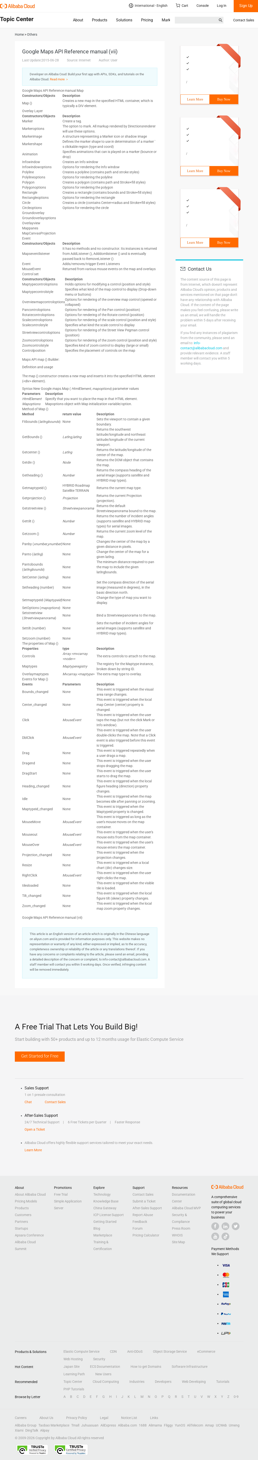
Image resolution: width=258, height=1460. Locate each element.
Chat (28, 1102)
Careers (21, 1418)
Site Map (178, 1242)
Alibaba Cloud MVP (186, 1208)
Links (154, 1418)
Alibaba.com (127, 1425)
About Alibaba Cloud (30, 1194)
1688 (143, 1425)
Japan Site (71, 1366)
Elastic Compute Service (81, 1351)
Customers (23, 1215)
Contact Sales (243, 20)
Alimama (155, 1425)
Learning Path (74, 1374)
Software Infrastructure (189, 1366)
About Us (46, 1418)
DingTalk (31, 1430)
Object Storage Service (170, 1351)
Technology (102, 1194)
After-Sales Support (147, 1208)
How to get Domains (146, 1366)
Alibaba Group (25, 1425)
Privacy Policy (76, 1418)
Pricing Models (26, 1201)
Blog (96, 1228)
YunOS (180, 1425)
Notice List (129, 1418)
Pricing (147, 20)
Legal (104, 1418)
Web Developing (194, 1382)
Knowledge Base (105, 1201)
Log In (221, 6)
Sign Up (246, 5)
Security (99, 1359)
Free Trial (61, 1194)
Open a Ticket (35, 1129)
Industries (136, 1382)
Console (202, 6)
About (78, 20)
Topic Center (72, 1382)
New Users (103, 1374)
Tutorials (222, 1382)
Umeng (234, 1425)
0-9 (236, 1397)
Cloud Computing (106, 1382)
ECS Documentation (105, 1366)
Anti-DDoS (134, 1351)
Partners (21, 1222)
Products (99, 20)
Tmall (75, 1425)
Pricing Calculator (146, 1235)
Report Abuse (143, 1215)
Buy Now (223, 99)
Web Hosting (73, 1359)
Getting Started (104, 1222)
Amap (209, 1425)
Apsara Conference (29, 1235)
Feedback (140, 1222)
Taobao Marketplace (53, 1425)
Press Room (181, 1228)
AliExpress (108, 1425)
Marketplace (172, 20)
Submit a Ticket (144, 1201)
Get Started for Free (39, 1056)
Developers (163, 1382)
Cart (182, 5)
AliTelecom (195, 1425)
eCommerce (206, 1351)
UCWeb (221, 1425)
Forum (137, 1228)
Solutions (124, 20)
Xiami (19, 1430)
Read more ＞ (59, 79)
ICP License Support (108, 1215)
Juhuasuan (89, 1425)
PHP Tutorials (73, 1389)
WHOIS (177, 1235)
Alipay (44, 1430)
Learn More (195, 99)
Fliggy (168, 1425)
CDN (113, 1351)
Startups (21, 1228)
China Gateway (104, 1208)
